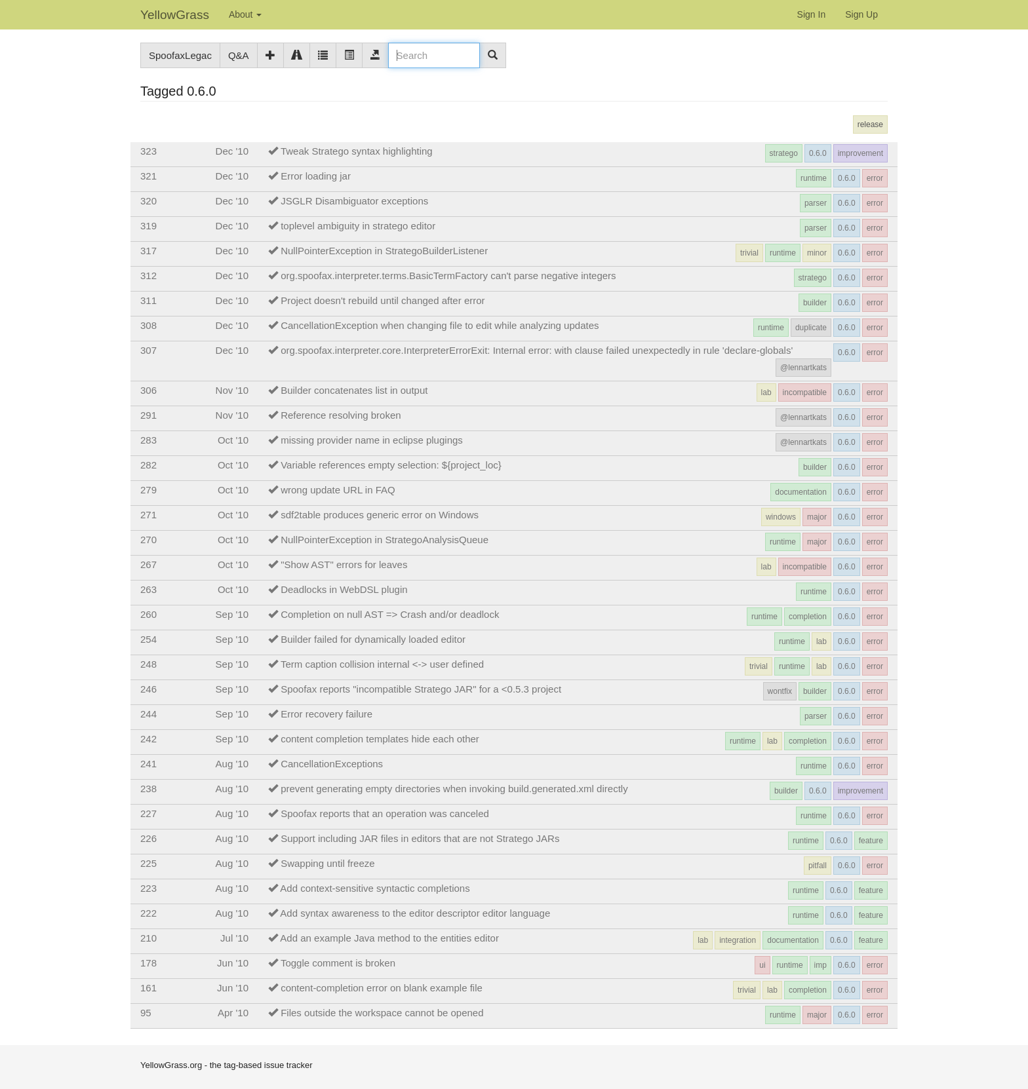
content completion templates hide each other (380, 738)
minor (817, 253)
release (870, 124)
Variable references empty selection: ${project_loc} (391, 464)
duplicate (811, 327)
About (245, 14)
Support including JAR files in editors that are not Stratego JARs (420, 838)
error (875, 178)
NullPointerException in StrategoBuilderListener (384, 250)
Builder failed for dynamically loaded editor (373, 639)
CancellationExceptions (332, 763)
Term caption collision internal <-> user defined (382, 664)
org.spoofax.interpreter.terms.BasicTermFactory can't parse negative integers (448, 275)
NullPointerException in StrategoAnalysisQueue (384, 539)
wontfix (780, 691)
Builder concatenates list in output (354, 390)
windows (781, 517)
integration (737, 940)
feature (871, 840)
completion (808, 616)
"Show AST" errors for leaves (344, 564)
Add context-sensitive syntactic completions (374, 888)
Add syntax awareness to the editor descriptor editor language (415, 913)
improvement (860, 153)
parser (815, 203)
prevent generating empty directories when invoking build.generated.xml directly (454, 788)
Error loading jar (316, 176)
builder (815, 302)
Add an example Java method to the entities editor (389, 938)
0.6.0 (818, 153)
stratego (784, 153)
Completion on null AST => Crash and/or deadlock (390, 614)
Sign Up (861, 14)
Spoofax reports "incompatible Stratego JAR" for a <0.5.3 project (421, 689)
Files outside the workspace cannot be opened (382, 1012)
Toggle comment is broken (338, 962)
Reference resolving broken (341, 415)
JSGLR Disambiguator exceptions (354, 200)
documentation (801, 492)
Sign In (811, 14)
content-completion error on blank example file (382, 987)
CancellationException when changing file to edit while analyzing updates (440, 325)
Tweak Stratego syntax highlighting (357, 151)
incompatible (805, 392)
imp (820, 965)
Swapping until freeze (327, 863)
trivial (749, 253)
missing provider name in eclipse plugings (372, 440)
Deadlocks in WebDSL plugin (344, 589)
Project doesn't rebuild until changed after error (382, 300)
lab (766, 392)
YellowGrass (174, 15)
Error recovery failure (326, 713)
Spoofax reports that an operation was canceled (385, 813)
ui (762, 965)
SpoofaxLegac (180, 55)
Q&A (238, 55)
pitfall (817, 865)
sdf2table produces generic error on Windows (380, 514)
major (817, 517)
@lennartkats (803, 367)
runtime (814, 178)
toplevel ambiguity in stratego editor (358, 225)
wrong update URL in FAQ (338, 489)
